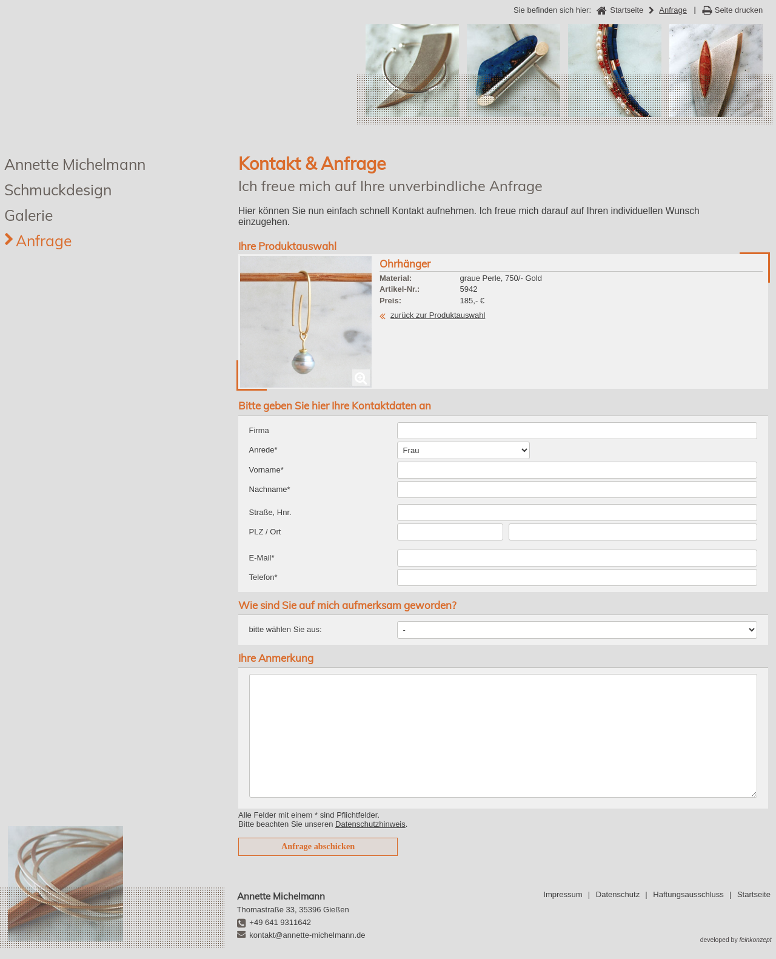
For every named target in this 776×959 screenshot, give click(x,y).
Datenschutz (618, 894)
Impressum (562, 894)
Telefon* (263, 577)
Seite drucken (739, 10)
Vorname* (266, 469)
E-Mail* (262, 557)
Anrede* (263, 449)
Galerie (28, 215)
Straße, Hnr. (270, 512)
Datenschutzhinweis (370, 824)
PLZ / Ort (265, 531)
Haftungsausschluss (688, 894)
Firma (259, 430)
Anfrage (44, 240)
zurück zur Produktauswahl (437, 315)
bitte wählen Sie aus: (285, 629)
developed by (736, 940)
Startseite (754, 894)
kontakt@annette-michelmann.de (307, 935)
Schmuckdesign (58, 189)
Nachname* (269, 489)
